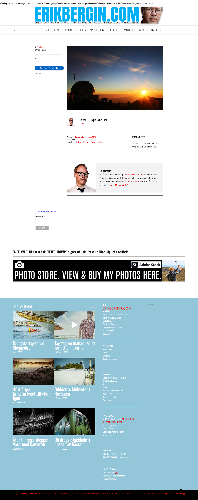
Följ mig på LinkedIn (49, 68)
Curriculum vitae (134, 493)
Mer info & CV (121, 185)
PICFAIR (120, 422)
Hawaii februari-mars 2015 (85, 137)
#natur (85, 142)
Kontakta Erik (149, 493)
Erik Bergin (83, 123)
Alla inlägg (91, 307)
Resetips (81, 493)
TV (73, 493)
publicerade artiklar (130, 181)
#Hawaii (101, 142)
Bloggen (47, 493)
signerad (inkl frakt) (82, 251)
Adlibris (123, 251)
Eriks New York (111, 493)
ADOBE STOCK (128, 419)
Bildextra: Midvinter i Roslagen (72, 391)
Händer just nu (114, 321)
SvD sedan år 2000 (133, 174)
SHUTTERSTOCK (109, 422)
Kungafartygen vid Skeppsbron (28, 345)
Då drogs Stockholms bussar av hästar (72, 442)
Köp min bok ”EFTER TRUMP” (48, 251)
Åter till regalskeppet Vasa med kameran (31, 442)
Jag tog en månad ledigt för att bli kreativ (75, 345)
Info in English (164, 493)
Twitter (154, 181)
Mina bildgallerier (61, 493)
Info (122, 493)
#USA (78, 142)
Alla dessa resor (95, 493)
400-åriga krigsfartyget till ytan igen (31, 393)
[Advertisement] (48, 121)
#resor (93, 142)
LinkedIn (110, 185)
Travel (80, 139)
